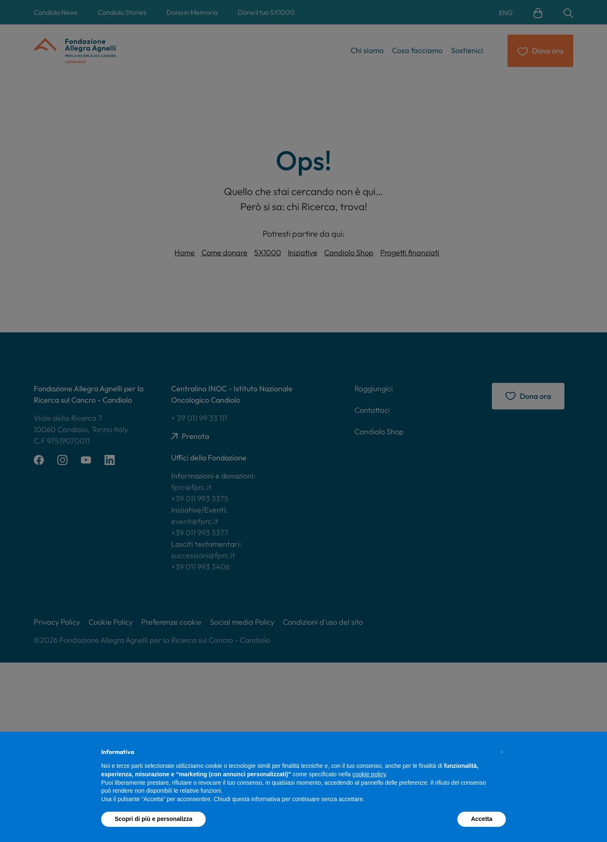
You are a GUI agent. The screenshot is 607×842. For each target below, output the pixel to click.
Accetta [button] (481, 818)
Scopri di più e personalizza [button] (153, 818)
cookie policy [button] (369, 774)
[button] (501, 752)
